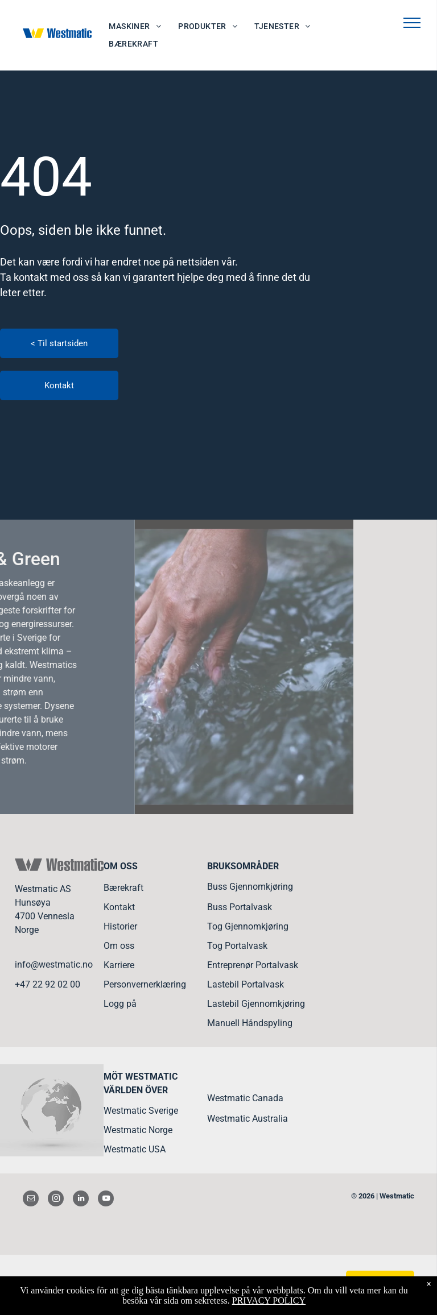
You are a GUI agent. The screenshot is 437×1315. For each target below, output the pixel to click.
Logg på (120, 1003)
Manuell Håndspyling (249, 1023)
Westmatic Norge (138, 1130)
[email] (31, 1199)
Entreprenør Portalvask (252, 965)
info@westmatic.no (54, 964)
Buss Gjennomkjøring (250, 886)
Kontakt (119, 907)
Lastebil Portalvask (245, 984)
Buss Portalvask (239, 907)
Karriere (119, 965)
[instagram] (56, 1199)
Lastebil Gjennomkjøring (256, 1003)
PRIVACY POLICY (269, 1300)
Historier (120, 926)
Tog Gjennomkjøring (247, 926)
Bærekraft (123, 887)
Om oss (119, 945)
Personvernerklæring (145, 984)
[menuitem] (135, 26)
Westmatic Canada (245, 1098)
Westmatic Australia (247, 1118)
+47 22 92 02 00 (47, 984)
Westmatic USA (135, 1149)
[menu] (412, 23)
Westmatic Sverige (141, 1110)
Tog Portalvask (237, 945)
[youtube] (106, 1199)
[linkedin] (81, 1199)
